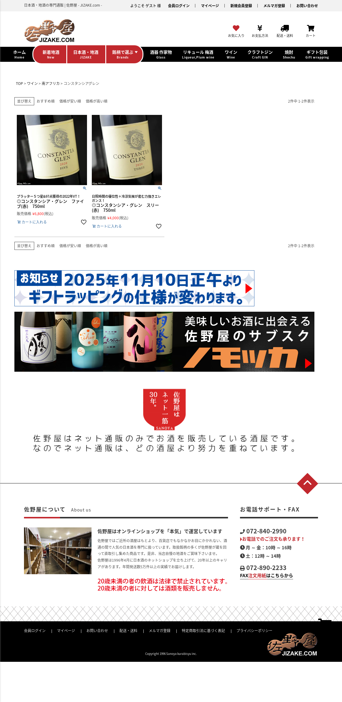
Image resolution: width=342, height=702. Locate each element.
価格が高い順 (96, 101)
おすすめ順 (46, 101)
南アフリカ (51, 83)
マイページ (210, 5)
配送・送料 (128, 630)
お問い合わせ (307, 5)
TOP (19, 83)
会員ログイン (179, 5)
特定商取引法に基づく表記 (203, 630)
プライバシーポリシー (254, 630)
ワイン (32, 83)
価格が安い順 (70, 101)
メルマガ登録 (274, 5)
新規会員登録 (241, 5)
